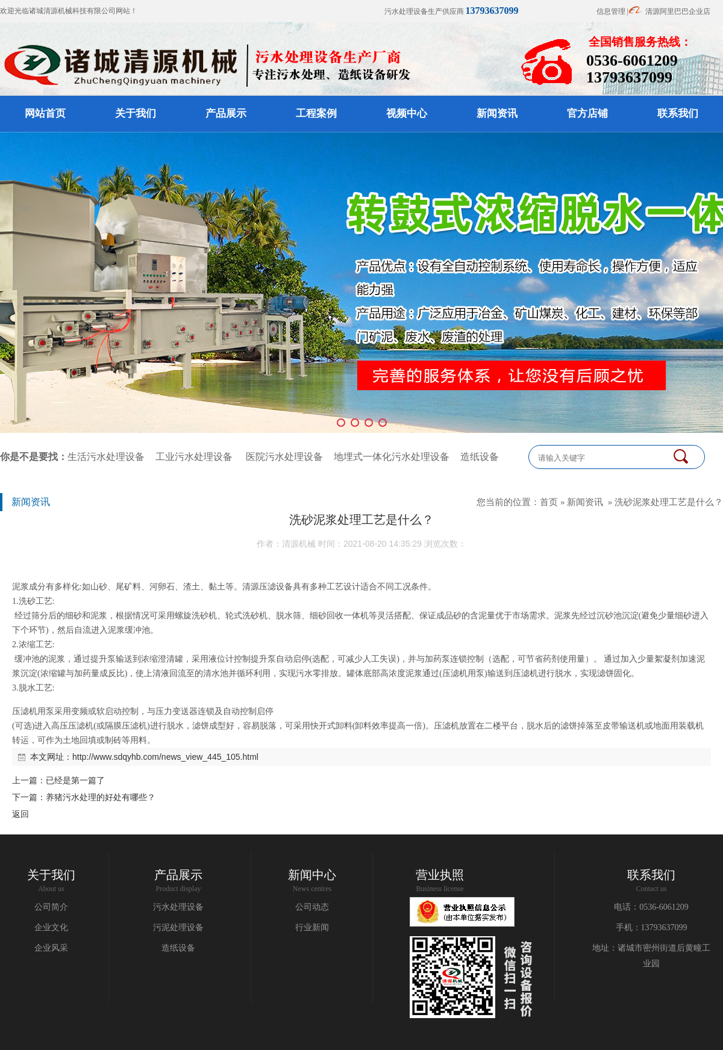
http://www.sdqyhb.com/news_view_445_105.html (165, 757)
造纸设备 (479, 457)
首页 (549, 502)
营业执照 (440, 874)
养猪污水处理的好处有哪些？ (100, 797)
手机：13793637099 (651, 927)
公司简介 (51, 907)
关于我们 (135, 113)
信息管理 (610, 11)
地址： (605, 947)
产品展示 (225, 113)
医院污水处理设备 (284, 457)
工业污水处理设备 (194, 457)
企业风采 (51, 947)
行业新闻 (312, 927)
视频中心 (406, 113)
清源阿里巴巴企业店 (677, 11)
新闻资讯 (497, 113)
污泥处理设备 (178, 927)
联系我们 (677, 113)
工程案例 (316, 113)
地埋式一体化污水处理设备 (391, 457)
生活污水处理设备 (106, 457)
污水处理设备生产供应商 (451, 11)
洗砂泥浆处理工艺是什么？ (669, 502)
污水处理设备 (178, 907)
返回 (20, 814)
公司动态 (312, 907)
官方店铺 (587, 113)
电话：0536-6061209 (651, 907)
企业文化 (51, 927)
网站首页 (45, 113)
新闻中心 (312, 874)
